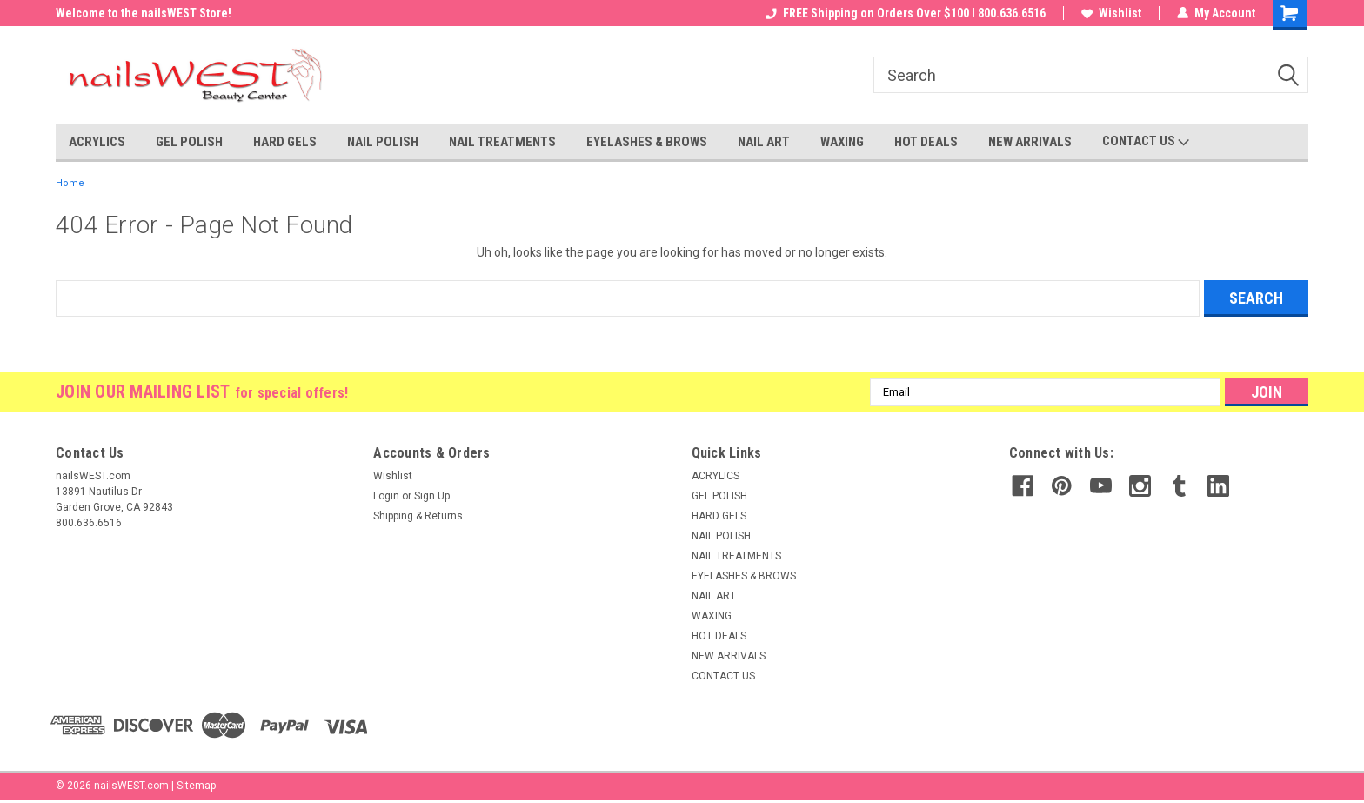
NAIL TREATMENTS (502, 142)
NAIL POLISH (382, 142)
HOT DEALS (926, 142)
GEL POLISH (189, 142)
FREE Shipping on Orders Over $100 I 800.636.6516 (906, 13)
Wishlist (1111, 13)
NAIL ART (764, 142)
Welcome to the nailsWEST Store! (143, 13)
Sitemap (196, 786)
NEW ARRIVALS (1030, 142)
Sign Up (432, 496)
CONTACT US (1145, 142)
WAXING (842, 142)
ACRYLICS (97, 142)
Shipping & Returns (418, 516)
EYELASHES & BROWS (646, 142)
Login (386, 496)
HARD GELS (285, 142)
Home (70, 183)
